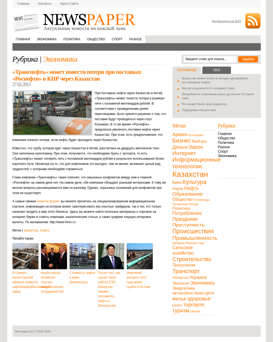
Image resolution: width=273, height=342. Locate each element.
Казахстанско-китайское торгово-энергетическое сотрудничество (52, 282)
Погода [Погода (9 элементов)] (193, 204)
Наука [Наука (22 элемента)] (177, 188)
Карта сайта (69, 3)
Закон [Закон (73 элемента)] (196, 147)
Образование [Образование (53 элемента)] (187, 194)
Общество (96, 39)
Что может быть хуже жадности (204, 104)
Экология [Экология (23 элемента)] (180, 283)
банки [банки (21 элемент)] (199, 293)
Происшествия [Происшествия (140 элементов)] (193, 231)
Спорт (117, 39)
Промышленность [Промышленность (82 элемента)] (194, 238)
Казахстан (31, 230)
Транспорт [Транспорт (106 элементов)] (186, 271)
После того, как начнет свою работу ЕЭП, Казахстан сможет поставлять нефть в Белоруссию (109, 289)
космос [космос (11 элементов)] (177, 305)
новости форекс (48, 201)
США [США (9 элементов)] (200, 243)
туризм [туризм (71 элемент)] (180, 310)
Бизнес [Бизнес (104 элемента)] (181, 140)
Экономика (47, 39)
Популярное (186, 70)
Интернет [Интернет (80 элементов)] (184, 153)
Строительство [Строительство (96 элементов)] (191, 259)
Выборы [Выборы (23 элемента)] (199, 141)
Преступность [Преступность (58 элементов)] (188, 225)
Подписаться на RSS (226, 21)
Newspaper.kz (24, 331)
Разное (135, 39)
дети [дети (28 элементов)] (209, 293)
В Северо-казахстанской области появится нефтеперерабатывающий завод (25, 282)
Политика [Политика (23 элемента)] (181, 208)
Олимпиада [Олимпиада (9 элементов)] (201, 199)
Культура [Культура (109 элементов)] (195, 182)
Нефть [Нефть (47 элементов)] (191, 188)
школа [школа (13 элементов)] (195, 311)
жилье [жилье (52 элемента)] (179, 298)
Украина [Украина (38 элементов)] (198, 277)
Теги (216, 70)
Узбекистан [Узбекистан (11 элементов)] (180, 278)
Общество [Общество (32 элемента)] (182, 199)
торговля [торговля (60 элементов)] (193, 304)
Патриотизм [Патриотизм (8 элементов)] (180, 204)
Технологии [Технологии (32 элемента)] (183, 265)
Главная (23, 3)
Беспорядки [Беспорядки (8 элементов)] (195, 135)
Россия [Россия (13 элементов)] (191, 243)
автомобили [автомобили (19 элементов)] (182, 293)
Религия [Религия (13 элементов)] (178, 243)
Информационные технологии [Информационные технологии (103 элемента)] (196, 163)
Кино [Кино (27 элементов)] (177, 182)
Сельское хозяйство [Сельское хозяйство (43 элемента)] (183, 250)
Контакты (44, 3)
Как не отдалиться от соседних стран (208, 88)
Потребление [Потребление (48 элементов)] (187, 213)
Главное (225, 134)
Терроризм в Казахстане (199, 110)
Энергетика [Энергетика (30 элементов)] (183, 288)
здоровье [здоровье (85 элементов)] (199, 298)
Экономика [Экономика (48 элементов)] (202, 283)
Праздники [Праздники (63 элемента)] (185, 219)
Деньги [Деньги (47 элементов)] (180, 147)
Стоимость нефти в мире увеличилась (82, 277)
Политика (71, 39)
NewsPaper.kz (74, 21)
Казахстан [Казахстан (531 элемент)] (190, 174)
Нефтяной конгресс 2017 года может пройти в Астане (138, 280)
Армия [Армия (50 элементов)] (179, 134)
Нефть (45, 230)
